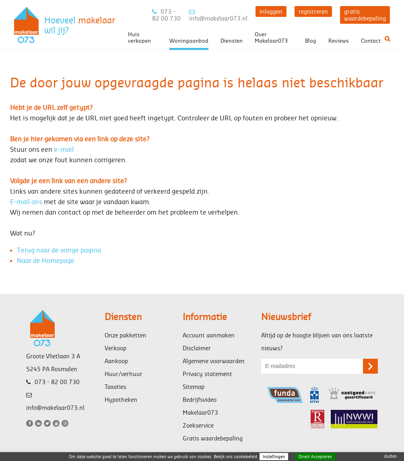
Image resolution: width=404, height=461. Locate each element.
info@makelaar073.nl (218, 15)
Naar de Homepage (45, 260)
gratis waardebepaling (365, 15)
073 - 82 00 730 (166, 15)
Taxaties (115, 386)
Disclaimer (197, 348)
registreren (313, 11)
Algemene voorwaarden (214, 361)
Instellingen (274, 456)
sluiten (390, 456)
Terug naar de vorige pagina (59, 250)
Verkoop (115, 348)
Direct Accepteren (315, 456)
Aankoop (116, 361)
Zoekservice (198, 425)
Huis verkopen (139, 37)
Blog (310, 40)
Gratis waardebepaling (213, 438)
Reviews (338, 40)
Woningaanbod (188, 40)
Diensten (232, 40)
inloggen (271, 11)
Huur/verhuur (123, 373)
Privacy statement (207, 373)
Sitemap (193, 386)
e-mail (64, 149)
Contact (371, 40)
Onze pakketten (125, 335)
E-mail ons (26, 201)
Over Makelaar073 (271, 37)
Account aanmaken (209, 335)
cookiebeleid (245, 456)
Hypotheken (121, 399)
